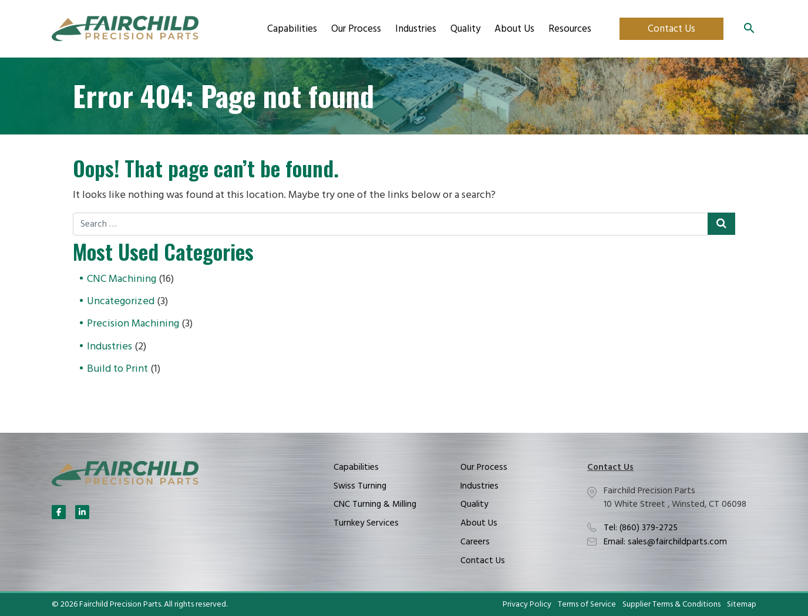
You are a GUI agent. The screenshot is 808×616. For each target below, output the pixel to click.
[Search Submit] (721, 224)
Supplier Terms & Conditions (671, 604)
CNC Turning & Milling (375, 504)
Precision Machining (133, 323)
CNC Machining (121, 279)
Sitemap (741, 604)
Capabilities (292, 29)
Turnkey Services (366, 523)
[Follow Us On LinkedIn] (82, 512)
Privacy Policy (527, 604)
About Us (514, 29)
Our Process (356, 29)
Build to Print (117, 369)
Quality (465, 29)
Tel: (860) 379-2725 (641, 528)
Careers (475, 542)
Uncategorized (120, 301)
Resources (569, 29)
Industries (415, 29)
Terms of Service (587, 604)
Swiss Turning (360, 486)
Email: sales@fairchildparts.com (665, 542)
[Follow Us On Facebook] (59, 512)
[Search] (749, 29)
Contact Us (671, 29)
